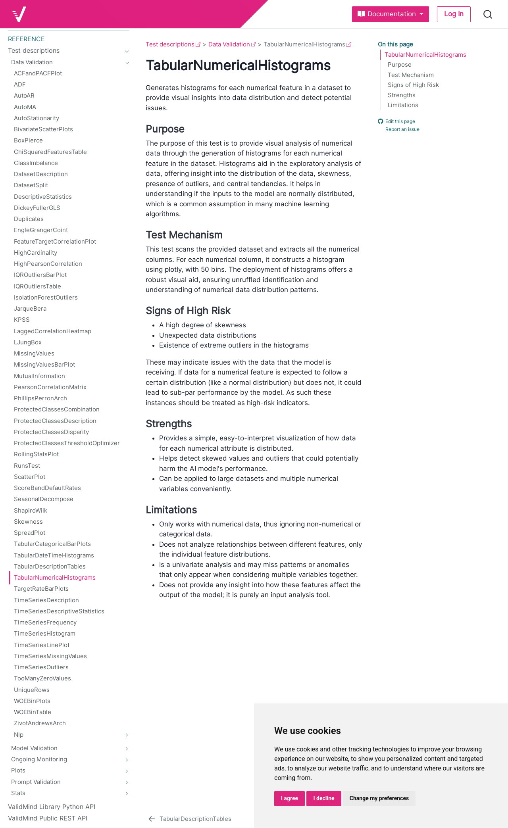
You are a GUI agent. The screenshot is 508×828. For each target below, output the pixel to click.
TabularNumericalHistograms (425, 54)
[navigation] (125, 50)
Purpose (400, 64)
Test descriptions (170, 44)
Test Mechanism (411, 75)
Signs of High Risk (413, 84)
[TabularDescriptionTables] (189, 819)
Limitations (403, 105)
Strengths (402, 95)
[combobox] (488, 14)
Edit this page (396, 121)
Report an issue (398, 129)
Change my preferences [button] (379, 798)
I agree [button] (289, 798)
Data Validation (229, 44)
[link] (390, 14)
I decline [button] (323, 798)
